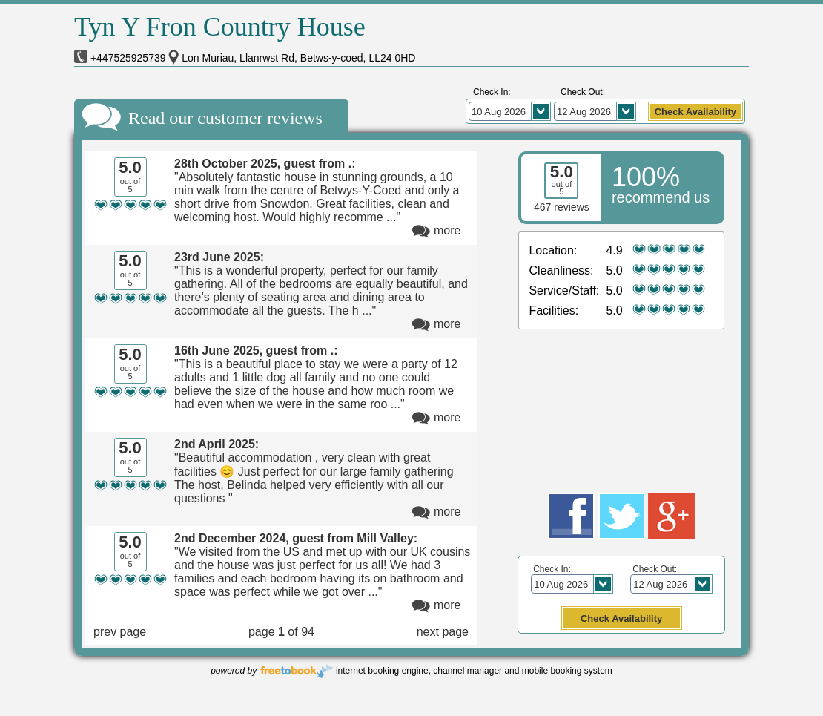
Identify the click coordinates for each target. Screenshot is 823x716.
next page (443, 631)
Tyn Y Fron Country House (220, 27)
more (447, 230)
